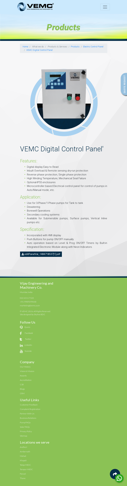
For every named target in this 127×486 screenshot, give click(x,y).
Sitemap (23, 436)
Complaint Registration (30, 409)
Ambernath (25, 451)
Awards (23, 375)
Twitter (28, 339)
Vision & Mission (27, 371)
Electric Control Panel (93, 46)
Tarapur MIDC (26, 469)
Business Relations (28, 418)
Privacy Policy (26, 431)
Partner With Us (27, 413)
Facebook (29, 333)
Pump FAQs (25, 422)
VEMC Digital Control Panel (39, 50)
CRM (22, 393)
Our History (25, 366)
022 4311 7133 (27, 298)
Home (25, 46)
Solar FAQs (25, 427)
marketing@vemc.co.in (30, 305)
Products (75, 46)
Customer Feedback (29, 404)
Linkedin (28, 345)
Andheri (23, 447)
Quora (27, 327)
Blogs (22, 389)
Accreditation (26, 380)
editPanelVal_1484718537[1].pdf (41, 254)
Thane (23, 478)
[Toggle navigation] (105, 7)
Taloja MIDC (25, 465)
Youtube (28, 351)
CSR (22, 384)
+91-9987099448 (28, 301)
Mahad (23, 456)
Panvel (23, 473)
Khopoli (23, 460)
